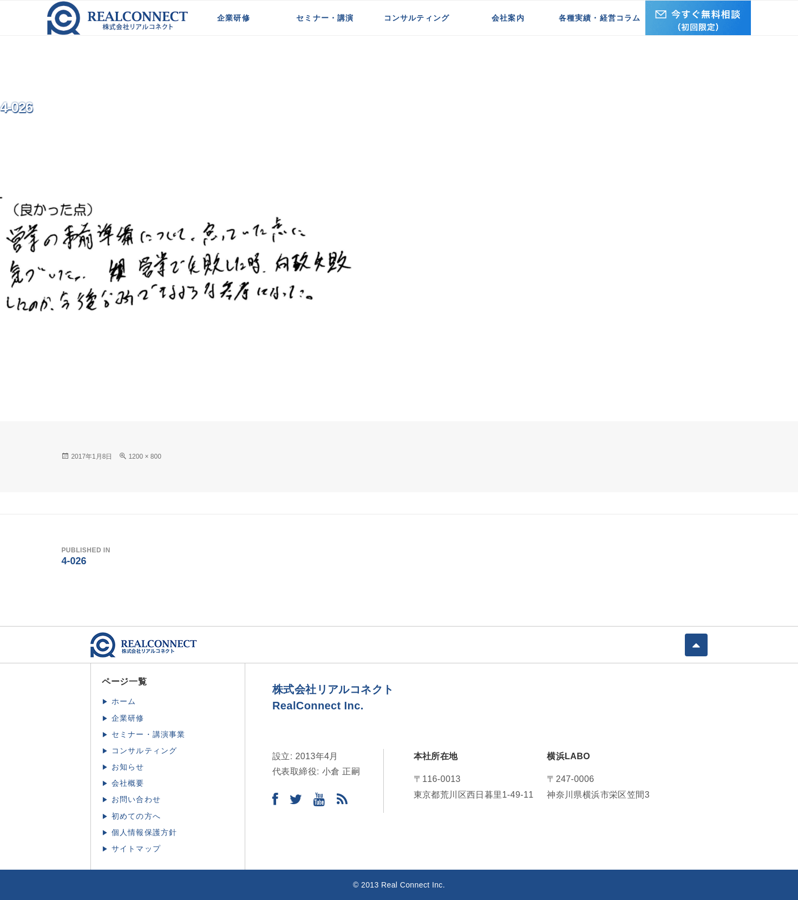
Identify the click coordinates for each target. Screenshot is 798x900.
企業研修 (233, 18)
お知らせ (128, 766)
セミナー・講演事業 (149, 734)
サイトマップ (136, 848)
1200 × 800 (144, 456)
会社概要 (128, 783)
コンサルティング (417, 18)
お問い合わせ (136, 799)
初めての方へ (136, 816)
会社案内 (508, 18)
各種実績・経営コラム (600, 18)
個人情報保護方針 (145, 832)
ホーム (124, 701)
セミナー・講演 (325, 18)
